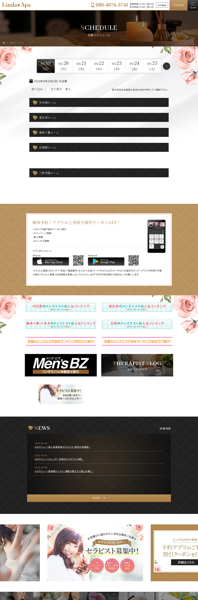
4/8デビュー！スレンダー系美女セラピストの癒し (59, 459)
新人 (68, 89)
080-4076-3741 (109, 4)
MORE (96, 498)
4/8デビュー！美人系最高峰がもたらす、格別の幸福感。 (62, 446)
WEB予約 (178, 5)
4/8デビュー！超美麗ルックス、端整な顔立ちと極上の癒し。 (64, 471)
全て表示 (56, 89)
